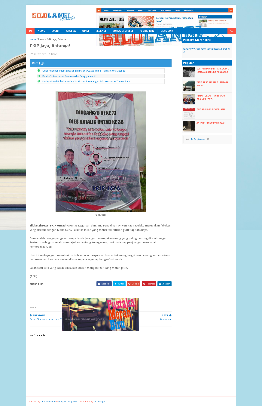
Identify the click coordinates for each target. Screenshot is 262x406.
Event (56, 31)
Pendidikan (146, 31)
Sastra (71, 31)
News (41, 31)
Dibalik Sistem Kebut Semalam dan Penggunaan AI (69, 76)
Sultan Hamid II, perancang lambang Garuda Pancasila (212, 70)
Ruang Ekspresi (122, 31)
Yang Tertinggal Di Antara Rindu (212, 83)
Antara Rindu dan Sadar (210, 123)
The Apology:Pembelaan (210, 109)
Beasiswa (167, 31)
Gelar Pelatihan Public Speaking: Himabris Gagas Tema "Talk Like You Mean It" (84, 70)
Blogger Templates (67, 401)
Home (33, 39)
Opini (85, 31)
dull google (99, 401)
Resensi (101, 31)
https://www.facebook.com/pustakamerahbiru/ (206, 50)
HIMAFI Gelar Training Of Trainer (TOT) (211, 97)
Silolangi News (197, 139)
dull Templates (48, 401)
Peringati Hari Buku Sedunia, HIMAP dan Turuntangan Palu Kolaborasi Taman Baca (86, 81)
